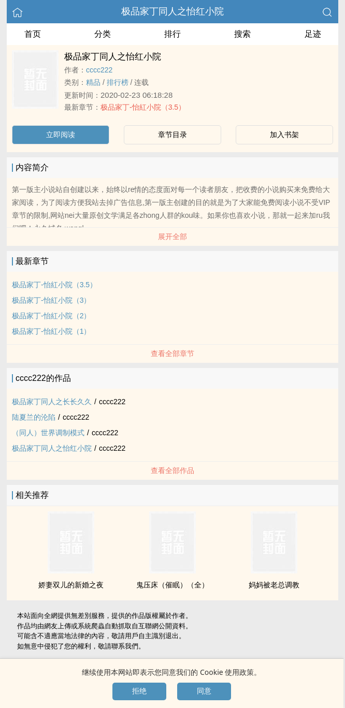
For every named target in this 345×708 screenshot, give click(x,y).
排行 (172, 34)
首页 (32, 34)
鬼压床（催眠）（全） (172, 585)
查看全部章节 (172, 353)
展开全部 (172, 236)
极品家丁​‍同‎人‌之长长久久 (52, 401)
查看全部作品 (172, 470)
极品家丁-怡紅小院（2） (51, 316)
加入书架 (284, 134)
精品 (93, 82)
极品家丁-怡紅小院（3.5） (142, 107)
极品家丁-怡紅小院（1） (51, 331)
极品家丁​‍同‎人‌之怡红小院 (172, 11)
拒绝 (139, 691)
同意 (204, 691)
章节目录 (172, 134)
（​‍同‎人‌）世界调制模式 (48, 433)
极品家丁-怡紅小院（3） (51, 300)
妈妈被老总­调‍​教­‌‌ (274, 585)
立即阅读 (60, 134)
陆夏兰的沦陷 (33, 417)
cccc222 (99, 70)
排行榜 (117, 82)
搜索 (242, 34)
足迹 (313, 34)
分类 (102, 34)
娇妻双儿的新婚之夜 (71, 585)
